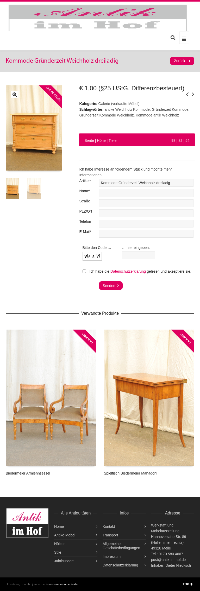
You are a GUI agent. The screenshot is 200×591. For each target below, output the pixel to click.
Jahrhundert (64, 561)
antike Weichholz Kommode (127, 109)
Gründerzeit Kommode (170, 109)
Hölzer (59, 544)
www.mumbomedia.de (63, 584)
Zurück (179, 61)
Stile (57, 552)
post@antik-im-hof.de (168, 560)
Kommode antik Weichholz (157, 115)
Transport (110, 535)
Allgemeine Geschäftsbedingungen (121, 546)
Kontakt (109, 526)
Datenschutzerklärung (128, 271)
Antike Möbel (64, 535)
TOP (188, 584)
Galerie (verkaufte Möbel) (119, 104)
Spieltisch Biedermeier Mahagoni (130, 473)
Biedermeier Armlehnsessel (28, 473)
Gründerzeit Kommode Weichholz (106, 115)
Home (59, 526)
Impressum (112, 556)
